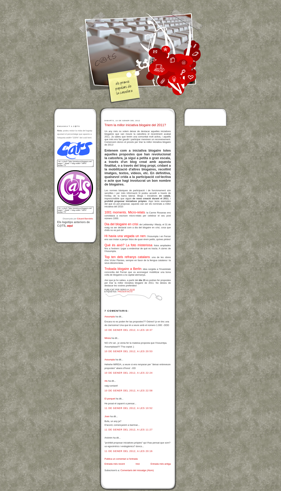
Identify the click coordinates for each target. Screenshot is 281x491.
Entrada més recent (114, 464)
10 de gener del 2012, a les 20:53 (128, 351)
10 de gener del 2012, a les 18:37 (128, 330)
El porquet (109, 398)
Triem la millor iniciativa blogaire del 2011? (135, 125)
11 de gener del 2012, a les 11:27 (128, 429)
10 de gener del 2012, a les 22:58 (128, 390)
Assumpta (109, 316)
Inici (138, 464)
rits (106, 381)
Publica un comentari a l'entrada (121, 458)
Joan (106, 416)
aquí (70, 225)
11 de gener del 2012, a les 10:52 (128, 408)
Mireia (107, 338)
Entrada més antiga (161, 464)
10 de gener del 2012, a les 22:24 (128, 372)
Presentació (125, 292)
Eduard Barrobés (85, 218)
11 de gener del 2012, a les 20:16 (128, 451)
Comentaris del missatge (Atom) (137, 470)
